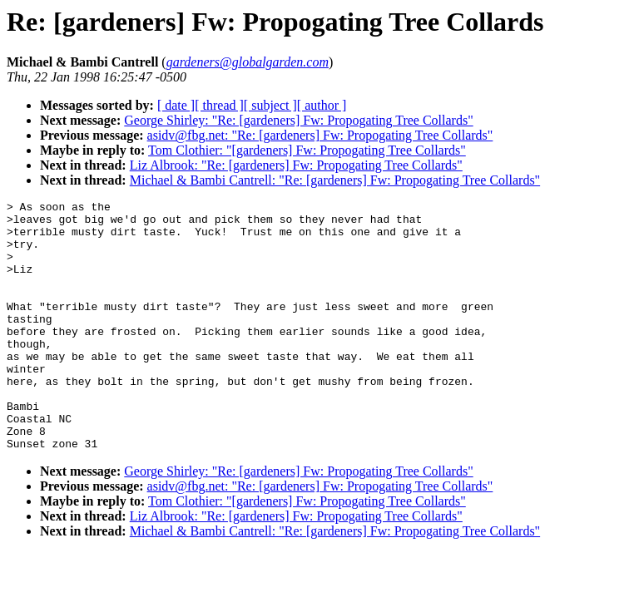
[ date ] (176, 105)
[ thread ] (219, 105)
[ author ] (322, 105)
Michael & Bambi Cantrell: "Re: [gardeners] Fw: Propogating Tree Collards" (335, 180)
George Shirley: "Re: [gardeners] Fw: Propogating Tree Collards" (298, 120)
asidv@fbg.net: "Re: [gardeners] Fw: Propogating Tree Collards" (320, 135)
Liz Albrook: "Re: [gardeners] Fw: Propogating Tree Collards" (296, 165)
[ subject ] (270, 105)
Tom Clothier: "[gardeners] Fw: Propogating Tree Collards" (307, 150)
